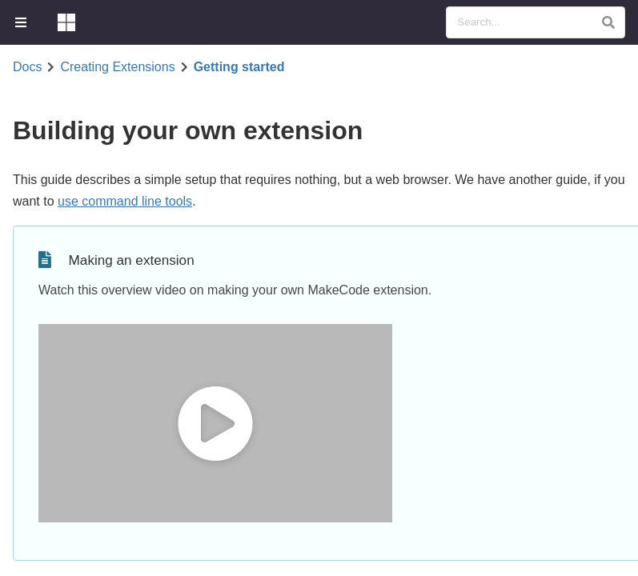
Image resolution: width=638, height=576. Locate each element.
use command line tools (125, 201)
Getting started (239, 67)
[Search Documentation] (535, 22)
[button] (608, 22)
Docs (27, 67)
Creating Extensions (117, 67)
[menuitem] (22, 22)
